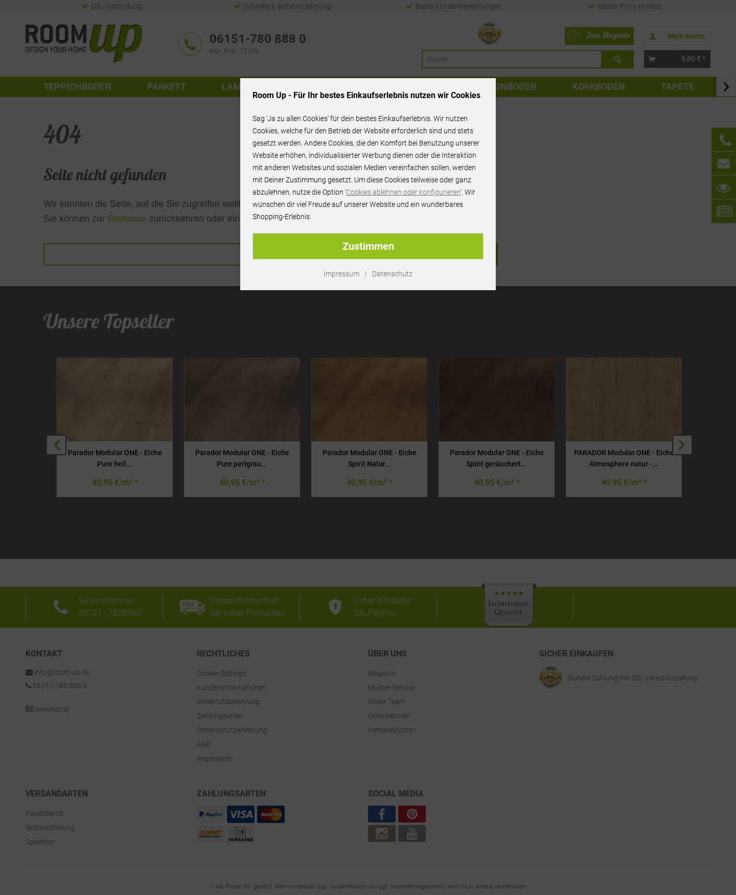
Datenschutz (392, 274)
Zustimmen (368, 246)
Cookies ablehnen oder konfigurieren (403, 192)
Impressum (341, 274)
